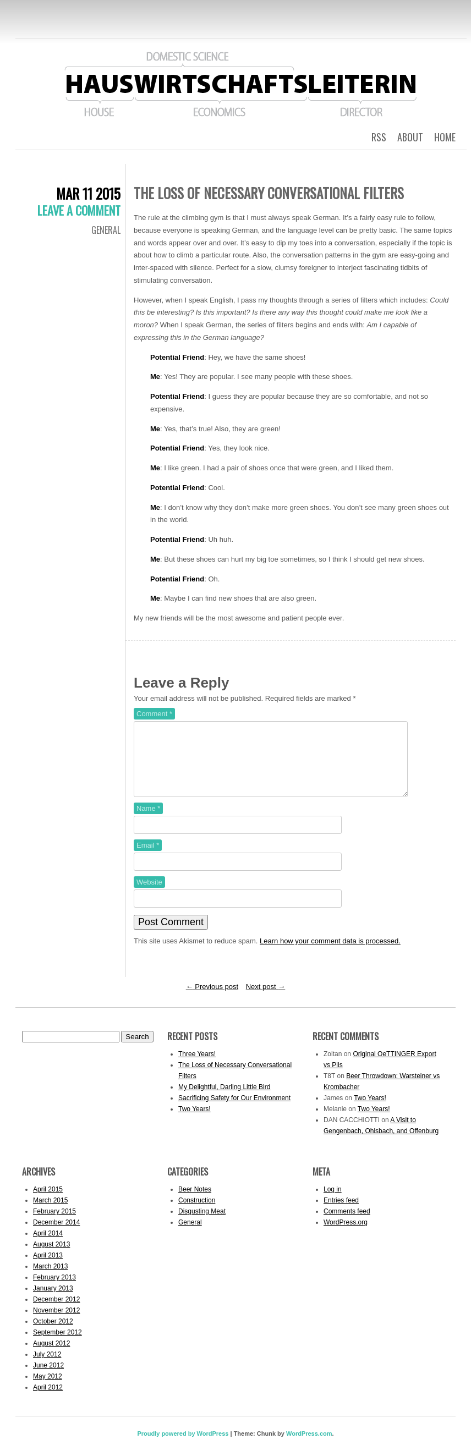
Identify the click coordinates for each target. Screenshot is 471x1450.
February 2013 (54, 1290)
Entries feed (341, 1213)
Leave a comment (79, 210)
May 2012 (47, 1389)
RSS (378, 137)
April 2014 (48, 1246)
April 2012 (48, 1400)
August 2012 (51, 1356)
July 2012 (47, 1367)
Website (149, 895)
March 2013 (50, 1279)
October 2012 (53, 1334)
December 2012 (56, 1312)
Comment (154, 714)
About (410, 137)
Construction (196, 1213)
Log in (333, 1202)
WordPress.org (346, 1235)
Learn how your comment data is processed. (330, 954)
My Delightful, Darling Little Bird (224, 1100)
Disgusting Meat (202, 1224)
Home (445, 137)
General (106, 230)
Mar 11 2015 (88, 193)
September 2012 (57, 1345)
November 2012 (56, 1323)
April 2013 (48, 1268)
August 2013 (51, 1257)
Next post (266, 1000)
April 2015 (48, 1202)
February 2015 (54, 1224)
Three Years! (197, 1067)
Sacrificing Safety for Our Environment (234, 1111)
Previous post (212, 1000)
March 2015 (50, 1213)
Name (148, 821)
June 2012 (48, 1378)
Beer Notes (194, 1202)
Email (147, 858)
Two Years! (194, 1122)
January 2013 (53, 1301)
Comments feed (347, 1224)
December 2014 (56, 1235)
